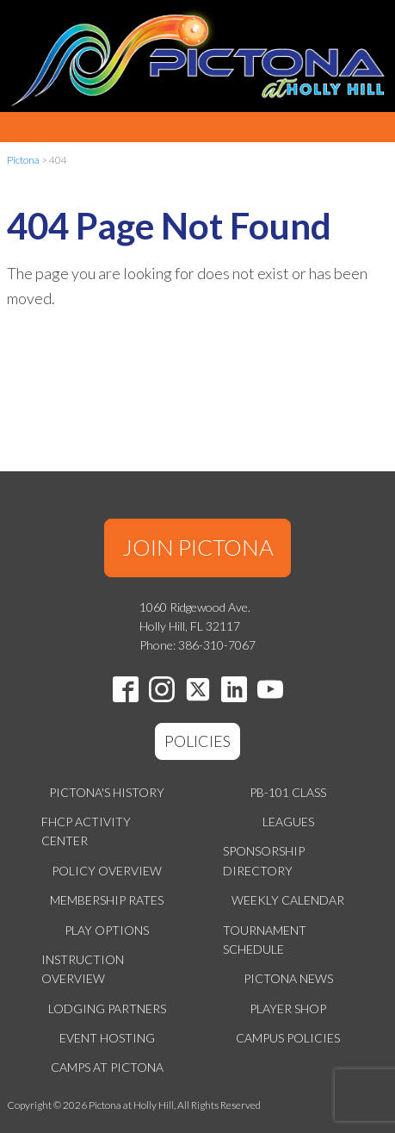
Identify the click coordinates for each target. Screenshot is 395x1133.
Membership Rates (107, 900)
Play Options (107, 930)
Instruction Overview (82, 969)
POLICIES (197, 740)
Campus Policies (288, 1037)
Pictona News (288, 978)
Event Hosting (107, 1037)
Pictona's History (106, 792)
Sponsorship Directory (264, 860)
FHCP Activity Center (86, 831)
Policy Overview (107, 870)
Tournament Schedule (264, 939)
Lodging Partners (107, 1008)
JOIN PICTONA (198, 547)
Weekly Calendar (287, 900)
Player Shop (288, 1008)
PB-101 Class (288, 792)
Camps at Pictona (107, 1067)
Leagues (288, 821)
